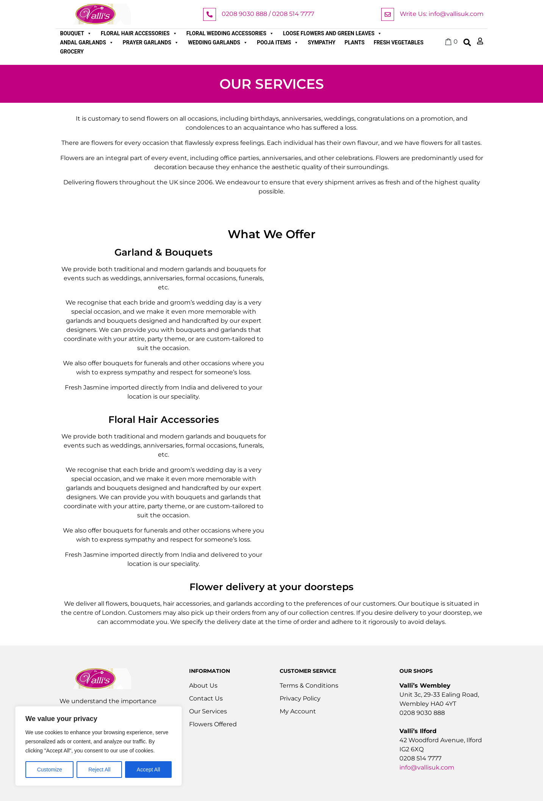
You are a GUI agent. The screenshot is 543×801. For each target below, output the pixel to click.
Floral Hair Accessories (139, 33)
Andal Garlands (87, 42)
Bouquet (76, 33)
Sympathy (321, 42)
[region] (98, 746)
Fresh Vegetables (398, 42)
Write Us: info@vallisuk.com (442, 13)
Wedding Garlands (218, 42)
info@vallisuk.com (426, 767)
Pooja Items (278, 42)
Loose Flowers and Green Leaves (332, 33)
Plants (354, 42)
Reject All (99, 769)
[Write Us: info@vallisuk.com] (387, 14)
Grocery (72, 52)
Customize (49, 769)
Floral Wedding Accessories (230, 33)
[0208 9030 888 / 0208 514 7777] (209, 14)
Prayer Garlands (151, 42)
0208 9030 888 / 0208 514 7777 (268, 13)
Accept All (148, 769)
